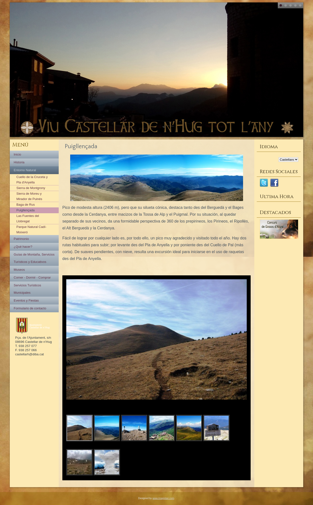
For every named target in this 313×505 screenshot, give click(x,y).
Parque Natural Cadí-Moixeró (31, 229)
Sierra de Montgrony (30, 188)
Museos (19, 269)
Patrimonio (21, 239)
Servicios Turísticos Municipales (27, 288)
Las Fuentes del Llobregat (27, 218)
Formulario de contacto (30, 308)
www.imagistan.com (163, 498)
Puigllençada (25, 210)
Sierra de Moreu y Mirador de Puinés (29, 196)
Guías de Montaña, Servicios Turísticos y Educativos (34, 258)
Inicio (17, 154)
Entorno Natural (25, 170)
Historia (19, 162)
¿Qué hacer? (23, 246)
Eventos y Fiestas (26, 300)
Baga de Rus (25, 204)
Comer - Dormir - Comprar (32, 277)
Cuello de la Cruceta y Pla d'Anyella (32, 179)
